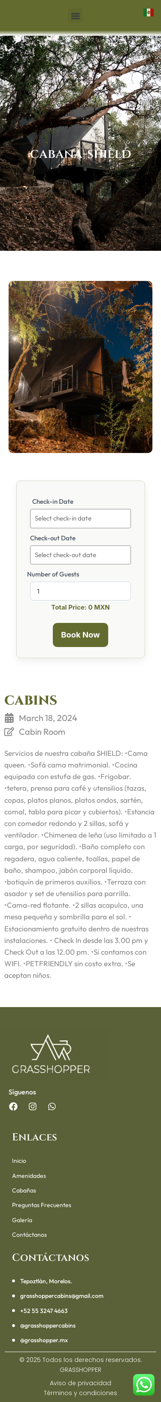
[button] (75, 16)
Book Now (80, 634)
